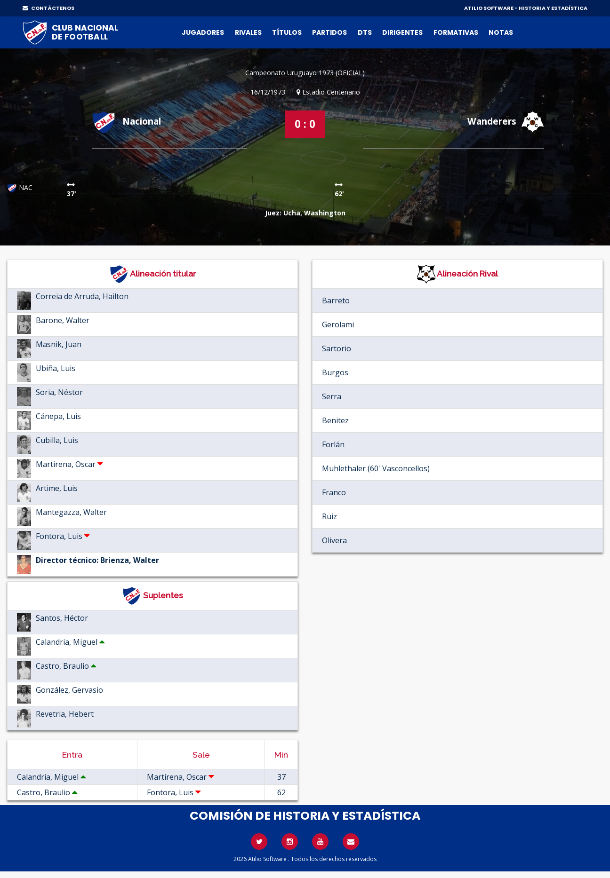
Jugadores (203, 32)
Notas (501, 32)
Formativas (455, 32)
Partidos (329, 32)
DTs (365, 32)
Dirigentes (402, 32)
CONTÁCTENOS (48, 8)
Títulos (287, 32)
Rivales (248, 32)
